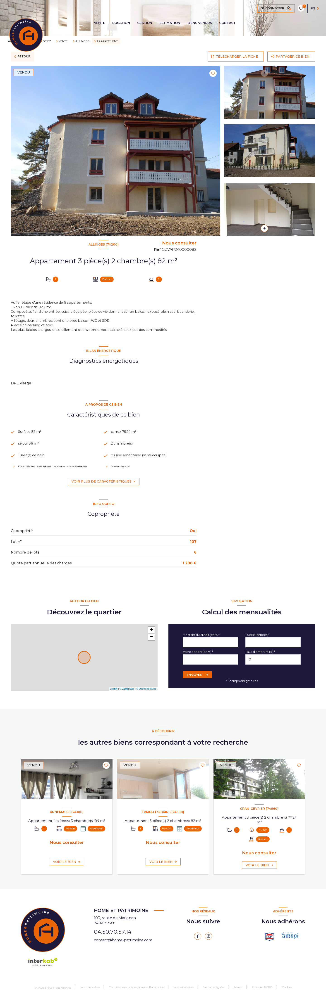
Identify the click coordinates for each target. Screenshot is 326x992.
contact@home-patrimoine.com (123, 944)
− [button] (151, 640)
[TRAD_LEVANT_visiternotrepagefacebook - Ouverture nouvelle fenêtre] (197, 939)
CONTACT (227, 22)
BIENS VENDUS (199, 22)
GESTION (144, 22)
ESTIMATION (169, 22)
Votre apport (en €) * (198, 655)
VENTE (99, 22)
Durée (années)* (257, 638)
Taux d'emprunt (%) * (260, 655)
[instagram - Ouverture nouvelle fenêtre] (208, 939)
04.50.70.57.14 (113, 935)
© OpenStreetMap (146, 692)
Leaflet (113, 692)
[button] (264, 228)
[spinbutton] (273, 663)
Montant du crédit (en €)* (201, 638)
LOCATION (121, 22)
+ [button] (151, 633)
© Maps (127, 692)
